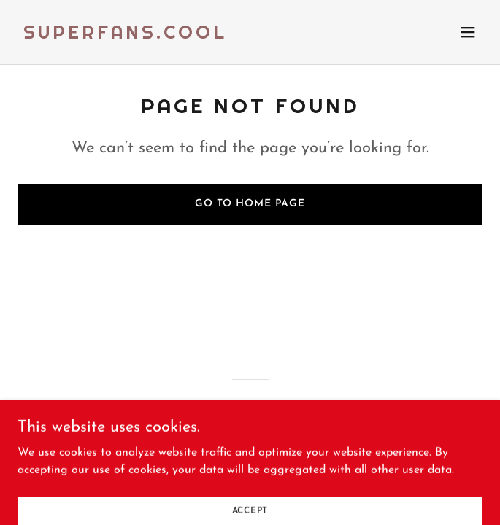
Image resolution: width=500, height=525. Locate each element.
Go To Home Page (250, 203)
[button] (467, 32)
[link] (125, 36)
